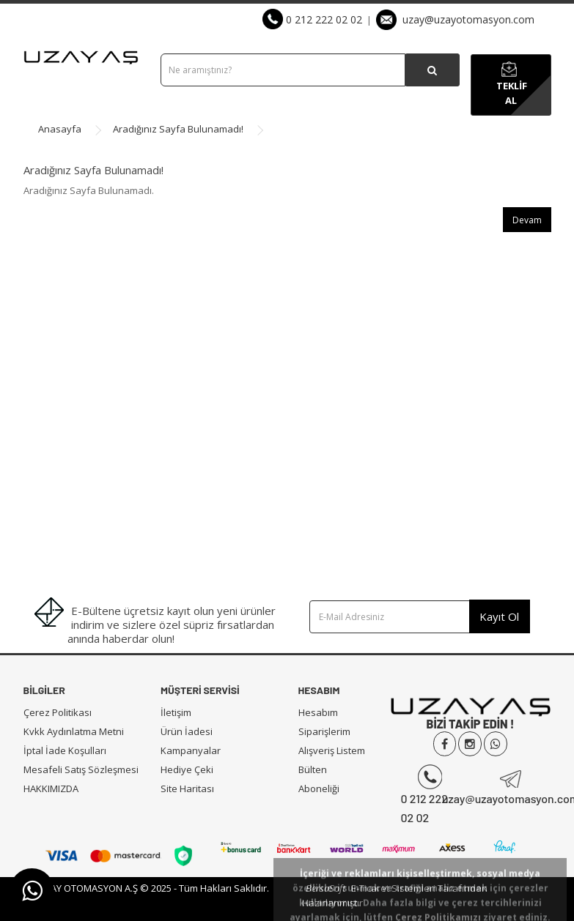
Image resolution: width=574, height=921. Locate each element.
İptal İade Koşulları (64, 750)
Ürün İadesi (187, 731)
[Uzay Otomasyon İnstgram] (470, 744)
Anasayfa (59, 128)
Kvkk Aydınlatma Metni (73, 731)
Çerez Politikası (57, 712)
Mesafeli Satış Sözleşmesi (81, 769)
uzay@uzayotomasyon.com (455, 19)
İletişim (176, 712)
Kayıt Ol (499, 616)
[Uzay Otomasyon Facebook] (444, 744)
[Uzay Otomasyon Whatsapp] (495, 744)
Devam (527, 220)
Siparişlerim (324, 731)
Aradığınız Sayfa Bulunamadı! (178, 128)
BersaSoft (325, 888)
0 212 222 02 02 (312, 19)
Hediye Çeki (187, 769)
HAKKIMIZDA (50, 788)
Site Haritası (187, 788)
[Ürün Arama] (432, 69)
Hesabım (318, 712)
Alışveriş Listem (331, 750)
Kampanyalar (191, 750)
